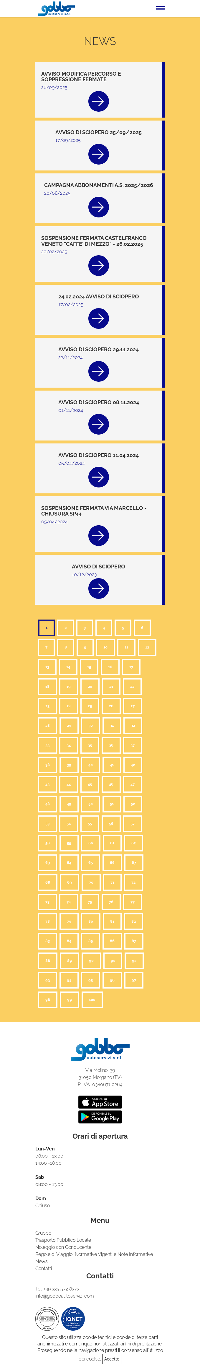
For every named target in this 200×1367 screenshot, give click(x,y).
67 (134, 862)
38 (47, 765)
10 (105, 647)
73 (47, 902)
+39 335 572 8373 (61, 1289)
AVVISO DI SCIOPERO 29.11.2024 (98, 349)
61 (112, 843)
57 (132, 823)
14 (68, 667)
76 (111, 902)
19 (69, 686)
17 (131, 667)
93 (47, 980)
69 (69, 882)
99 (69, 999)
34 (69, 745)
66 (112, 862)
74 (69, 902)
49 (69, 804)
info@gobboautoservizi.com (64, 1296)
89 (69, 960)
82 (133, 921)
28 (47, 725)
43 (47, 784)
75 (90, 902)
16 (110, 667)
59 (69, 843)
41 (112, 765)
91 (113, 960)
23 (47, 706)
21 (111, 686)
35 (90, 745)
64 (69, 862)
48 (47, 804)
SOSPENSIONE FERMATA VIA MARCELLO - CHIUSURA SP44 (94, 511)
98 (47, 999)
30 (90, 725)
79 (69, 921)
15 (89, 667)
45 (90, 784)
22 (132, 686)
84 (69, 941)
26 (111, 706)
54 (69, 823)
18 (47, 686)
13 (47, 667)
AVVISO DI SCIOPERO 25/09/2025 (98, 132)
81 (112, 921)
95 (90, 980)
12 (147, 647)
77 (132, 902)
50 (90, 804)
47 (132, 784)
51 (112, 804)
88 (47, 960)
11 (126, 647)
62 (133, 843)
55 (90, 823)
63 (47, 862)
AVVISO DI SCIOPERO (98, 566)
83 (47, 941)
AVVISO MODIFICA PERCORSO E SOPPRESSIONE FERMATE (81, 77)
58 (47, 843)
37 (132, 745)
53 (47, 823)
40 (90, 765)
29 (69, 725)
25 (90, 706)
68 (47, 882)
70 (91, 882)
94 (69, 980)
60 (90, 843)
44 (69, 784)
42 (133, 765)
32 (133, 725)
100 (92, 999)
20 (90, 686)
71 (112, 882)
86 (112, 941)
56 (111, 823)
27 (132, 706)
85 (90, 941)
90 (91, 960)
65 (90, 862)
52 (133, 804)
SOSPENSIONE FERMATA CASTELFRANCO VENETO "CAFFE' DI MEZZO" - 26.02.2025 (94, 241)
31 (112, 725)
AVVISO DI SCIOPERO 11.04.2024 (98, 455)
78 (47, 921)
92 (134, 960)
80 (90, 921)
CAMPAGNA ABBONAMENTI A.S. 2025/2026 (98, 185)
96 (112, 980)
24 (69, 706)
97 (134, 980)
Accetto (111, 1359)
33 (47, 745)
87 (134, 941)
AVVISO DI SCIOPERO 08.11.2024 (98, 402)
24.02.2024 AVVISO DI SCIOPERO (98, 296)
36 (111, 745)
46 (111, 784)
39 (69, 765)
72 (133, 882)
